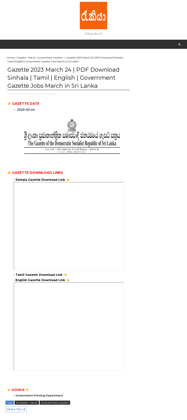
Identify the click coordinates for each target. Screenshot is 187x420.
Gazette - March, (21, 92)
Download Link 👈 (52, 271)
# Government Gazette (55, 399)
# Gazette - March (26, 399)
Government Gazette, (44, 92)
